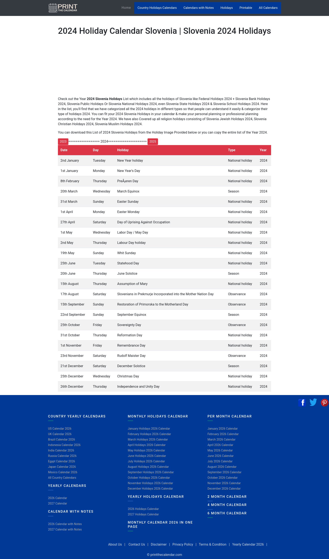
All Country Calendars (62, 477)
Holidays (227, 8)
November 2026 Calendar (224, 483)
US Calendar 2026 (59, 428)
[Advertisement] (24, 136)
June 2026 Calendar (221, 456)
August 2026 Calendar (222, 466)
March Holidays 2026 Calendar (148, 439)
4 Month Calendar (227, 505)
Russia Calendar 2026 (62, 456)
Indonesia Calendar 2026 (64, 445)
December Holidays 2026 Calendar (150, 488)
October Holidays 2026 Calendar (149, 477)
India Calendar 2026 (61, 450)
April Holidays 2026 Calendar (147, 445)
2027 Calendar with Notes (65, 529)
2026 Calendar (57, 498)
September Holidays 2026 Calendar (151, 472)
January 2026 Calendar (223, 428)
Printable (246, 8)
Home (127, 7)
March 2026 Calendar (221, 439)
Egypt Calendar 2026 (61, 461)
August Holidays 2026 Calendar (148, 466)
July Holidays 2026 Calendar (146, 461)
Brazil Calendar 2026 (61, 439)
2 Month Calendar (227, 497)
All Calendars (268, 8)
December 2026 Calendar (224, 488)
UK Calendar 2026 (60, 434)
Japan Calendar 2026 (62, 466)
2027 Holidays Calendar (143, 514)
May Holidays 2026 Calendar (146, 450)
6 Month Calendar (227, 513)
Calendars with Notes (198, 8)
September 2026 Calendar (225, 472)
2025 (152, 141)
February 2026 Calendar (223, 434)
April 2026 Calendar (220, 445)
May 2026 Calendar (220, 450)
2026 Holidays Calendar (143, 509)
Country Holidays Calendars (157, 8)
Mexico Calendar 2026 (62, 472)
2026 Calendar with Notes (65, 524)
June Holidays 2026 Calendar (147, 456)
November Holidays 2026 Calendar (150, 483)
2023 (63, 141)
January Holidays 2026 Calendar (149, 428)
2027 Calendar (57, 503)
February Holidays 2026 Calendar (149, 434)
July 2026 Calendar (220, 461)
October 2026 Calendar (223, 477)
